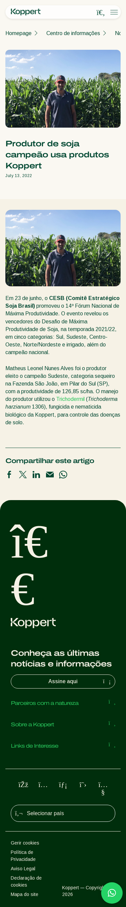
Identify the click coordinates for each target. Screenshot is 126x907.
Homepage (18, 33)
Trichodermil (70, 399)
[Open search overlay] (101, 12)
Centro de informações (73, 33)
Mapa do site (24, 894)
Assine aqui (80, 681)
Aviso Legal (23, 868)
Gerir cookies (25, 843)
